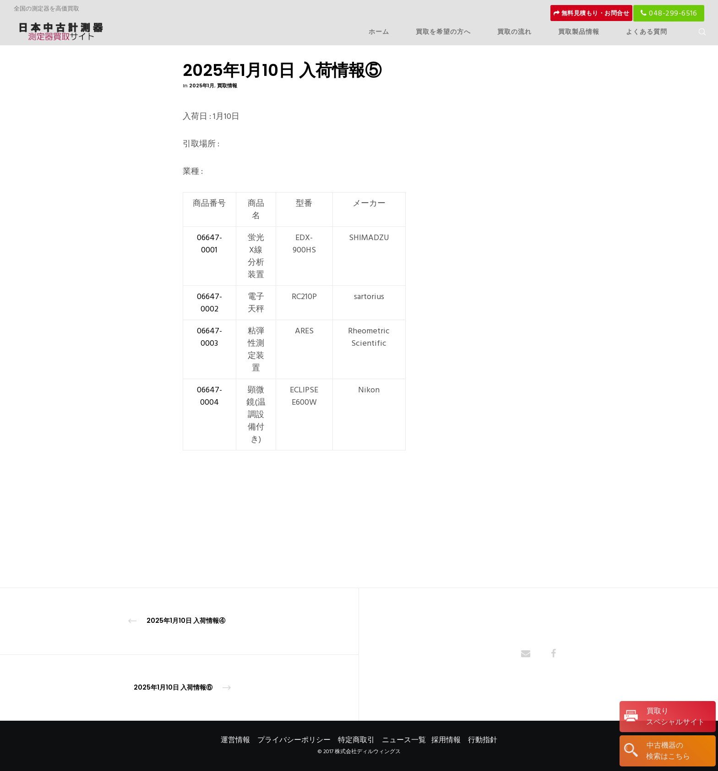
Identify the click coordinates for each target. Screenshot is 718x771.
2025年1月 (201, 85)
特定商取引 (356, 740)
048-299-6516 (669, 13)
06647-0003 (209, 337)
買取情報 (227, 85)
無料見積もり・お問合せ (592, 13)
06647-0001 (209, 244)
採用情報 (446, 740)
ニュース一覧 (404, 740)
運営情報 (235, 740)
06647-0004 (209, 396)
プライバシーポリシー (294, 740)
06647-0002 (209, 303)
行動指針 (482, 740)
